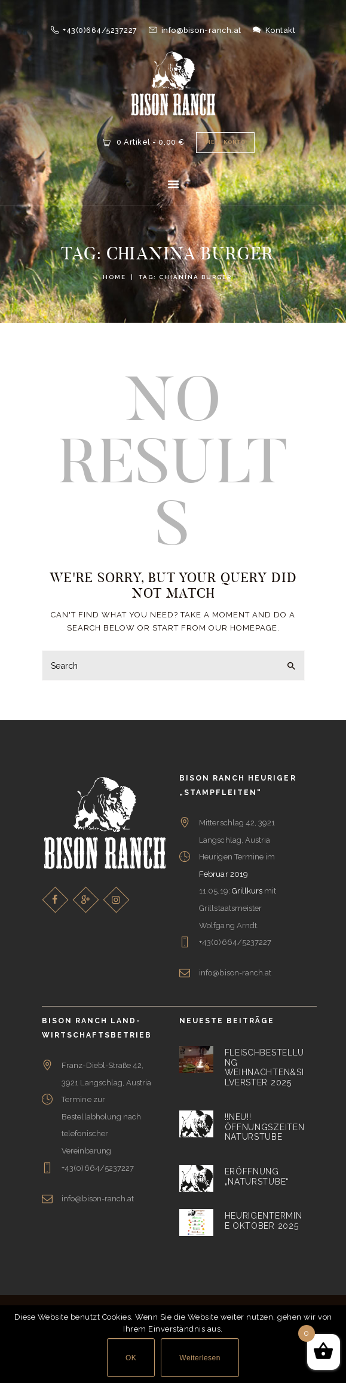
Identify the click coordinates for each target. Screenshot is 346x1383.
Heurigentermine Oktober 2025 (263, 1221)
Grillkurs (247, 890)
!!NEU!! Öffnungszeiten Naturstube (265, 1127)
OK (130, 1358)
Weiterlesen (200, 1358)
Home (114, 277)
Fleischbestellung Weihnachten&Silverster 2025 (264, 1067)
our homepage (243, 627)
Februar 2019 (223, 874)
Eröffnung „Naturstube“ (257, 1176)
